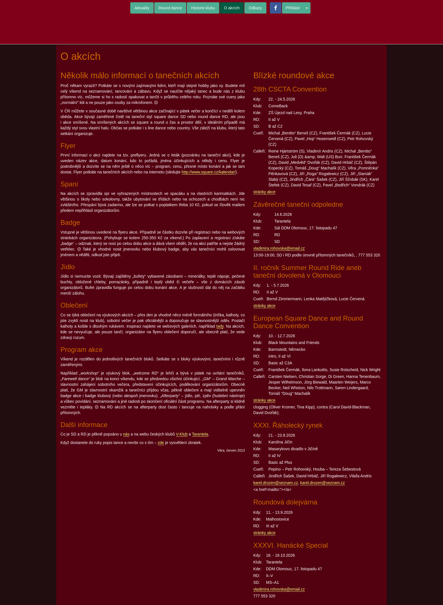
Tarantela (200, 434)
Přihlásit (293, 8)
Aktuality (141, 8)
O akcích (232, 8)
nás (126, 434)
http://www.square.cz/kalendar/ (209, 172)
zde (161, 442)
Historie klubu (203, 8)
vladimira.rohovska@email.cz (279, 248)
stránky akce (264, 192)
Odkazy (255, 8)
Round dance (170, 8)
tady (219, 326)
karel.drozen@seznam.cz (275, 482)
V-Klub (182, 434)
